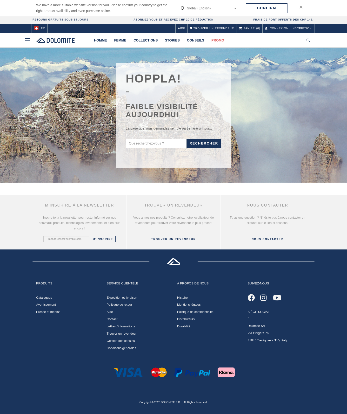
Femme (120, 40)
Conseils (195, 40)
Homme (100, 40)
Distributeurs (186, 319)
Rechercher (204, 143)
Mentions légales (189, 304)
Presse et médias (48, 312)
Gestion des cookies (121, 341)
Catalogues (44, 297)
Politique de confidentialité (195, 312)
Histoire (182, 297)
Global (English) (207, 8)
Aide (181, 28)
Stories (172, 40)
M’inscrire (103, 239)
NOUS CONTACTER (267, 239)
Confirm (266, 8)
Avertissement (46, 304)
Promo (217, 40)
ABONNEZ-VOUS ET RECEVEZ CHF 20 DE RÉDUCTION (173, 19)
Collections (145, 40)
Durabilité (183, 326)
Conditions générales (121, 348)
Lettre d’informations (121, 326)
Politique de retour (119, 304)
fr (39, 28)
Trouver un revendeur (173, 239)
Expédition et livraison (122, 297)
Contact (112, 319)
